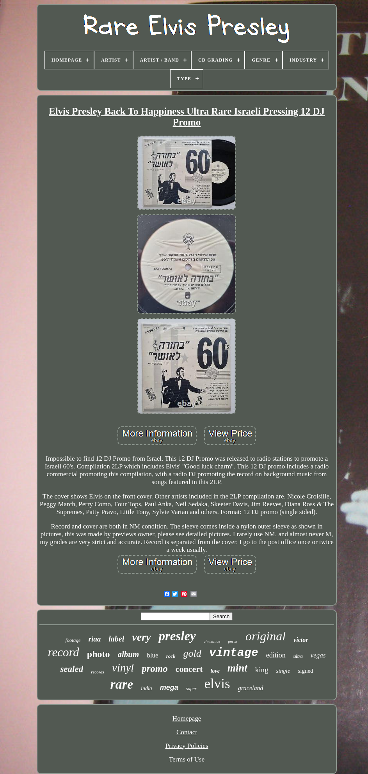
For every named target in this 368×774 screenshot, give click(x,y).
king (261, 670)
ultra (298, 656)
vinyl (123, 667)
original (265, 636)
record (63, 652)
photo (98, 654)
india (146, 688)
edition (276, 655)
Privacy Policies (186, 745)
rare (121, 684)
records (97, 672)
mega (169, 687)
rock (171, 656)
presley (177, 636)
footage (73, 640)
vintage (233, 652)
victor (300, 639)
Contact (186, 732)
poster (233, 641)
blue (152, 655)
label (116, 638)
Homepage (186, 718)
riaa (95, 639)
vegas (318, 655)
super (191, 688)
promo (155, 668)
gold (192, 653)
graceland (250, 688)
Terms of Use (186, 759)
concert (189, 669)
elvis (217, 683)
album (128, 654)
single (283, 671)
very (141, 637)
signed (305, 671)
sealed (71, 669)
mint (237, 668)
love (214, 671)
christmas (212, 641)
